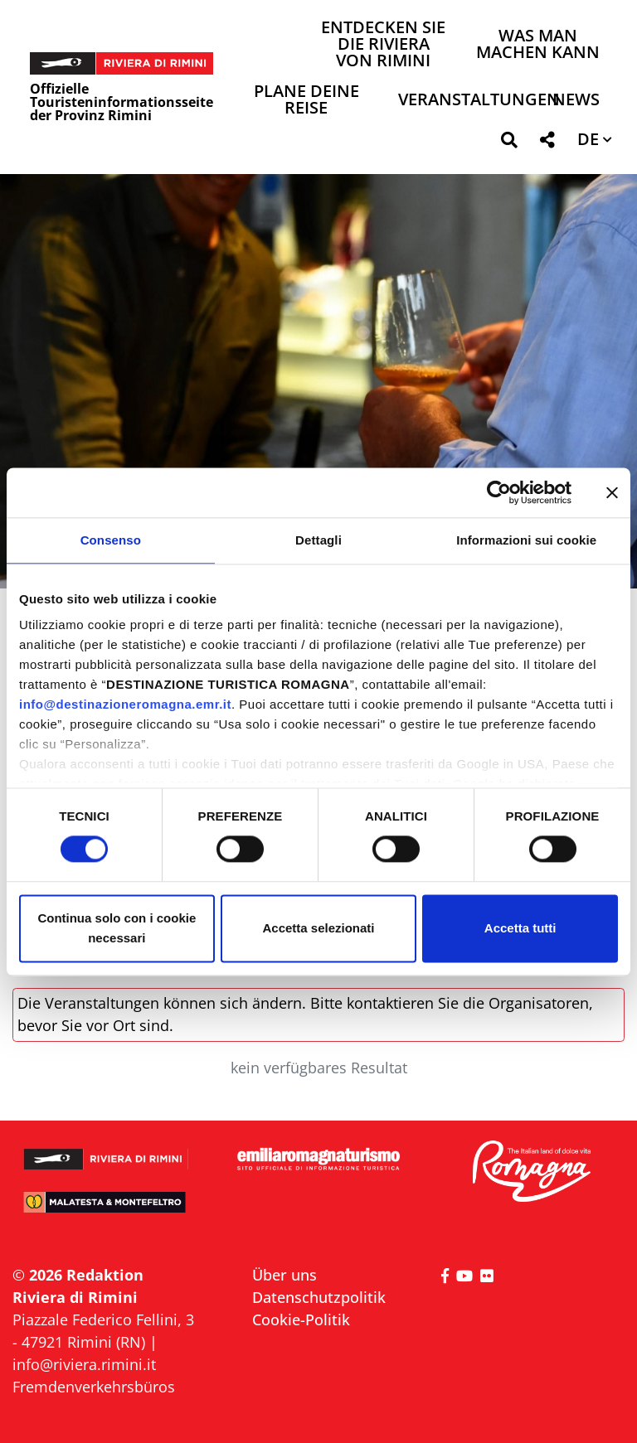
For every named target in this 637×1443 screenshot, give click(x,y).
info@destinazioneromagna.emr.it (125, 704)
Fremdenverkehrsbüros (93, 1387)
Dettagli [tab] (318, 540)
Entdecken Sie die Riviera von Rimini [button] (383, 45)
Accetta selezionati (318, 928)
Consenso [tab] (110, 540)
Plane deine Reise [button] (306, 101)
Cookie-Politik (301, 1319)
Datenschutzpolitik (319, 1297)
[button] (509, 143)
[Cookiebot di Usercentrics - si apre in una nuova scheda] (498, 492)
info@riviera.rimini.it (84, 1364)
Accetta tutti (520, 928)
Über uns (284, 1275)
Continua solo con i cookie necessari (116, 928)
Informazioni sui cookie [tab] (526, 540)
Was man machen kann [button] (538, 45)
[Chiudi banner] (612, 492)
